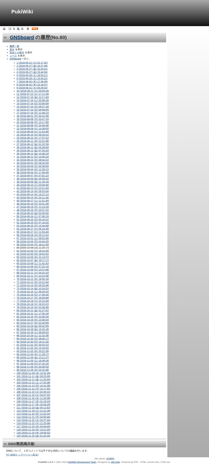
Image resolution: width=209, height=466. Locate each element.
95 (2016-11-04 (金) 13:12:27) (33, 357)
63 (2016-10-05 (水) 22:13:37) (33, 257)
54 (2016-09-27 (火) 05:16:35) (33, 229)
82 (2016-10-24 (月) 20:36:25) (33, 316)
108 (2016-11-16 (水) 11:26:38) (33, 398)
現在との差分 (17, 52)
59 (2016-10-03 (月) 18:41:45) (33, 244)
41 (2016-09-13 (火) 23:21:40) (33, 188)
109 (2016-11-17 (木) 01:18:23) (33, 401)
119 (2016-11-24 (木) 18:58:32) (33, 432)
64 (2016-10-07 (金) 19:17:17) (33, 260)
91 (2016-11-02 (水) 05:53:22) (33, 345)
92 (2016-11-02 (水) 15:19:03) (33, 348)
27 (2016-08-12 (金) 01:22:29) (33, 144)
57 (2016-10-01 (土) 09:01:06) (33, 238)
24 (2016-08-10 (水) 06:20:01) (33, 134)
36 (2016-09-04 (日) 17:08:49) (33, 172)
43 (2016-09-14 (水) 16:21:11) (33, 194)
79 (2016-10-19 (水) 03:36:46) (33, 307)
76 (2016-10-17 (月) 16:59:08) (33, 297)
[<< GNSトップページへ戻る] (22, 454)
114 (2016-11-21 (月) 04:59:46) (33, 417)
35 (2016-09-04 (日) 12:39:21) (33, 169)
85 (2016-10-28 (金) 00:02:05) (33, 326)
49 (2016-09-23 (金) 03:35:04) (33, 213)
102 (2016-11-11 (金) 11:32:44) (33, 379)
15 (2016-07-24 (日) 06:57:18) (33, 106)
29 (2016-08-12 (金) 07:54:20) (33, 150)
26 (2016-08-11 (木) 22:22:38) (33, 141)
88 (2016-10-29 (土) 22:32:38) (33, 335)
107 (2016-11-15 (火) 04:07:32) (33, 395)
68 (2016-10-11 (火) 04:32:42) (33, 272)
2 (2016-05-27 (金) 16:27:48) (32, 65)
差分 (12, 49)
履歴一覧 (14, 46)
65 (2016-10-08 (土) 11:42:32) (33, 263)
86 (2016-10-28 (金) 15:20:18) (33, 329)
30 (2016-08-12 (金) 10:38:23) (33, 153)
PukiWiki (22, 11)
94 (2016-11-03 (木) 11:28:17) (33, 354)
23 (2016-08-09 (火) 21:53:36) (33, 131)
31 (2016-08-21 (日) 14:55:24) (33, 156)
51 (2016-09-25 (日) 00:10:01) (33, 219)
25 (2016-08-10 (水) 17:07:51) (33, 138)
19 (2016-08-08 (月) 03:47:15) (33, 119)
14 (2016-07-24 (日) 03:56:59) (33, 103)
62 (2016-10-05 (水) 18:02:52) (33, 254)
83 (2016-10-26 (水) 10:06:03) (33, 319)
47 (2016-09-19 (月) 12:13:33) (33, 207)
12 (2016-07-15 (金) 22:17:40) (33, 97)
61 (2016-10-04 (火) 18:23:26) (33, 250)
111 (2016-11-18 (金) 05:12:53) (33, 407)
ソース (13, 55)
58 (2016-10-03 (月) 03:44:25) (33, 241)
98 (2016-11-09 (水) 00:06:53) (33, 366)
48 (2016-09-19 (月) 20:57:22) (33, 210)
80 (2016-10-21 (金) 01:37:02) (33, 310)
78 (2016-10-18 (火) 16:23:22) (33, 304)
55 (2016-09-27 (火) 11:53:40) (33, 232)
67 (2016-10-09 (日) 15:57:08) (33, 269)
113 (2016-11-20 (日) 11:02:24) (33, 414)
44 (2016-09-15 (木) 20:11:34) (33, 197)
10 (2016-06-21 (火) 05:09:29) (33, 91)
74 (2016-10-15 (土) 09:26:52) (33, 291)
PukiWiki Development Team (82, 462)
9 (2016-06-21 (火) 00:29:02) (32, 87)
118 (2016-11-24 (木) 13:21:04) (33, 429)
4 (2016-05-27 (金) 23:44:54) (32, 72)
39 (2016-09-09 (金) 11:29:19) (33, 181)
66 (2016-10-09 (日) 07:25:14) (33, 266)
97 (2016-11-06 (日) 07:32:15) (33, 363)
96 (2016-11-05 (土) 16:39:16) (33, 360)
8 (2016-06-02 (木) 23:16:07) (32, 84)
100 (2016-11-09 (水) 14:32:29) (33, 373)
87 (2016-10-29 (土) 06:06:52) (33, 332)
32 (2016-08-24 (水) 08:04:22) (33, 160)
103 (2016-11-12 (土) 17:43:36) (33, 382)
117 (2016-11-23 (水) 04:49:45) (33, 426)
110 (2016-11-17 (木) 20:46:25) (33, 404)
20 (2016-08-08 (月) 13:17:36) (33, 122)
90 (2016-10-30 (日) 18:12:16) (33, 341)
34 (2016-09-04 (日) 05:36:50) (33, 166)
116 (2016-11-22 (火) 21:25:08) (33, 423)
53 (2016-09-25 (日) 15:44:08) (33, 225)
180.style (115, 462)
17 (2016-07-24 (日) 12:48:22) (33, 112)
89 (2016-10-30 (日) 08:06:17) (33, 338)
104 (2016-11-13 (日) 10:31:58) (33, 385)
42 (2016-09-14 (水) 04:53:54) (33, 191)
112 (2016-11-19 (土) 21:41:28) (33, 410)
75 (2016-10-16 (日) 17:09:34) (33, 294)
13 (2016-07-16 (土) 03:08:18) (33, 100)
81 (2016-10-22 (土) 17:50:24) (33, 313)
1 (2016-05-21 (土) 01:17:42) (32, 62)
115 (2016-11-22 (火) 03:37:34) (33, 420)
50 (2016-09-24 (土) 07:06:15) (33, 216)
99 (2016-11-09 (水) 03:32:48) (33, 370)
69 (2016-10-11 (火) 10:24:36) (33, 276)
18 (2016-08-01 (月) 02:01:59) (33, 116)
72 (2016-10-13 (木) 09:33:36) (33, 285)
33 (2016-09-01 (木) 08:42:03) (33, 163)
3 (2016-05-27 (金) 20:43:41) (32, 69)
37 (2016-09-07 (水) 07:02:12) (33, 175)
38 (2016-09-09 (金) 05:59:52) (33, 178)
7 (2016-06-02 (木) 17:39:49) (32, 81)
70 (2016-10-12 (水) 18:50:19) (33, 279)
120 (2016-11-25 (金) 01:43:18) (33, 435)
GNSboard (22, 37)
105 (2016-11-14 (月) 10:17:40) (33, 388)
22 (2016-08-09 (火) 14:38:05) (33, 128)
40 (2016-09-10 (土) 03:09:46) (33, 185)
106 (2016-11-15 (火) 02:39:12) (33, 392)
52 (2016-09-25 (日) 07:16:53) (33, 222)
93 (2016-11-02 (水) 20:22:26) (33, 351)
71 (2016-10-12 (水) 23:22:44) (33, 282)
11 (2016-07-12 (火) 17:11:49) (33, 94)
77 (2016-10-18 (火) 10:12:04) (33, 301)
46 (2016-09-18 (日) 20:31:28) (33, 203)
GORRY (110, 458)
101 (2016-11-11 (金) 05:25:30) (33, 376)
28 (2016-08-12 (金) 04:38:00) (33, 147)
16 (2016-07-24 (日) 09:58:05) (33, 109)
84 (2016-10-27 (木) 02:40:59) (33, 323)
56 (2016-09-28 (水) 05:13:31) (33, 235)
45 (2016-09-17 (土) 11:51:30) (33, 200)
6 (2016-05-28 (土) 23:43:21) (32, 78)
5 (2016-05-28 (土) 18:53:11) (32, 75)
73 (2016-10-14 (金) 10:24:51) (33, 288)
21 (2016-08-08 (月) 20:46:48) (33, 125)
